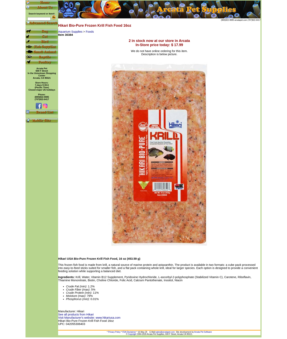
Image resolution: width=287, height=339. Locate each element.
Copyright (132, 334)
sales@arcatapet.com (165, 332)
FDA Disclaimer (129, 332)
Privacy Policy (114, 332)
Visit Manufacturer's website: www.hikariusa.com (89, 317)
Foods (90, 31)
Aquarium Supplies (70, 31)
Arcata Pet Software (203, 332)
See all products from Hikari (76, 314)
